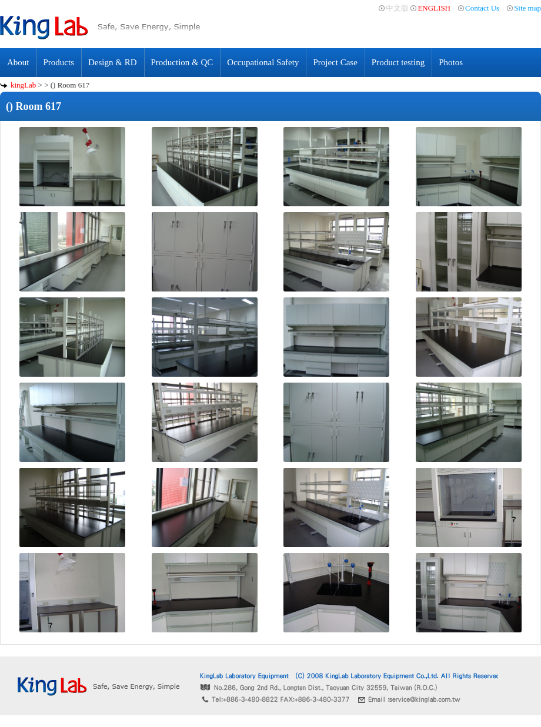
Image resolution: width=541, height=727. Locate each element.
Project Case (335, 62)
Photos (451, 62)
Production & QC (182, 62)
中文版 (397, 8)
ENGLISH (434, 8)
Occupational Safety (263, 62)
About (18, 62)
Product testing (398, 62)
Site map (527, 8)
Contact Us (482, 8)
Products (59, 62)
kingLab (23, 85)
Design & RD (112, 62)
